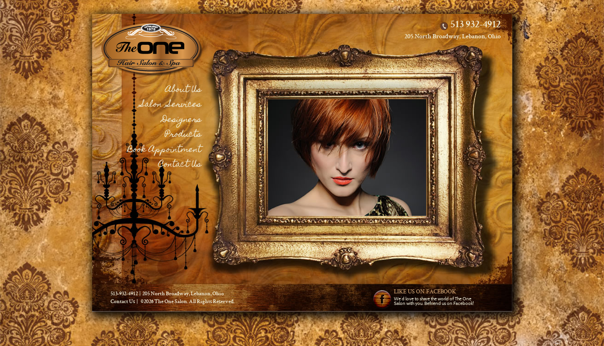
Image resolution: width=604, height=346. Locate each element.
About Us (183, 90)
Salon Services (171, 105)
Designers (181, 120)
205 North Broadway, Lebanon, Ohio (453, 37)
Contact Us (179, 165)
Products (183, 135)
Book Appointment (164, 150)
